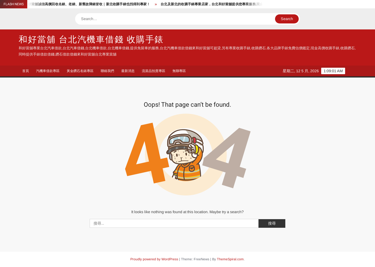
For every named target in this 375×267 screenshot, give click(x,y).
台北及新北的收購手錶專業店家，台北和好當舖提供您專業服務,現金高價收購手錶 (224, 4)
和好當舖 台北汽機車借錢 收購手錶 (91, 39)
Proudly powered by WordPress (154, 259)
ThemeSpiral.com (230, 259)
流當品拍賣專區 (153, 71)
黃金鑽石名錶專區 (80, 71)
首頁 (25, 71)
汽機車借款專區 (48, 71)
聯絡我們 (107, 71)
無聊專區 (179, 71)
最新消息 (128, 71)
